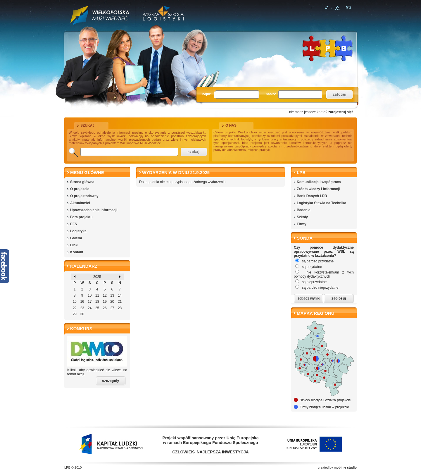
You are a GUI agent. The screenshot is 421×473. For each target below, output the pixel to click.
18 (97, 302)
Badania (303, 210)
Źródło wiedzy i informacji (318, 189)
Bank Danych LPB (312, 196)
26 (104, 308)
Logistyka (78, 231)
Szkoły (302, 217)
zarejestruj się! (340, 112)
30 (82, 314)
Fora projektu (81, 217)
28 (120, 308)
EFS (73, 224)
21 (120, 302)
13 (112, 295)
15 (75, 302)
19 (104, 302)
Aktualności (80, 203)
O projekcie (79, 189)
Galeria (76, 238)
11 (97, 295)
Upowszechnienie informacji (93, 210)
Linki (74, 245)
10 (90, 295)
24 (90, 308)
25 (97, 308)
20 (112, 302)
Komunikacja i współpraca (319, 182)
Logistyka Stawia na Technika (321, 203)
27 (112, 308)
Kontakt (76, 252)
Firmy (301, 224)
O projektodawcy (84, 196)
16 (82, 302)
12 (104, 295)
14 (120, 295)
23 (82, 308)
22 (75, 308)
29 (75, 314)
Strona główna (82, 182)
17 (90, 302)
